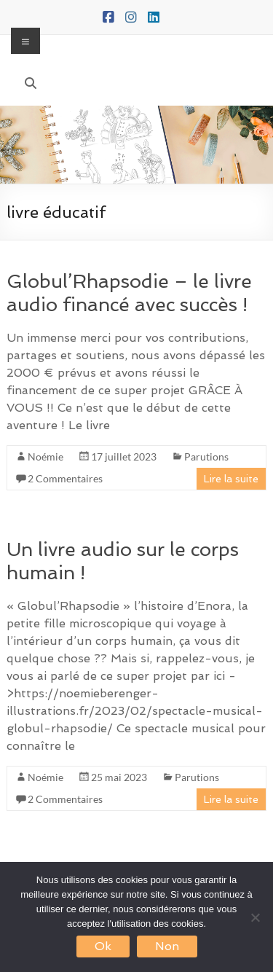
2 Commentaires (65, 478)
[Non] (255, 917)
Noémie (45, 456)
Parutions (206, 456)
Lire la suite (231, 479)
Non (167, 946)
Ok (103, 946)
